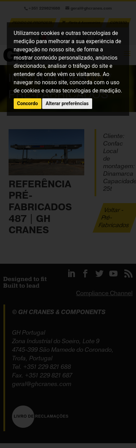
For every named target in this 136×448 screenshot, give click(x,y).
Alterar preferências (67, 103)
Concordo (27, 103)
